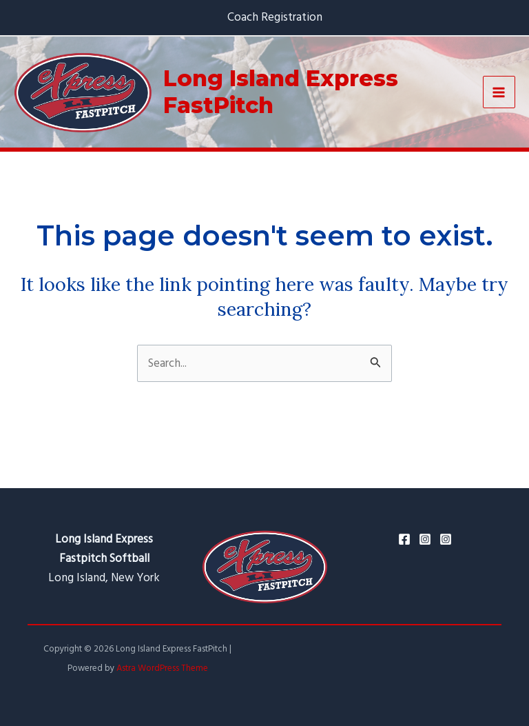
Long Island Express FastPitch (280, 91)
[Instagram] (425, 539)
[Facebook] (404, 539)
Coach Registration (274, 17)
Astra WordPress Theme (162, 668)
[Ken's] (445, 539)
